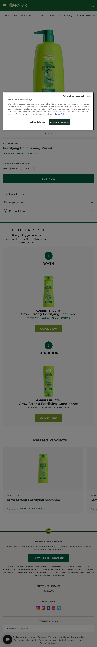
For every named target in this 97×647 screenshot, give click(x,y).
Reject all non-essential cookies (77, 96)
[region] (48, 111)
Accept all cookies (59, 122)
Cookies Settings (36, 122)
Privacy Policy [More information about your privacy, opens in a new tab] (59, 114)
